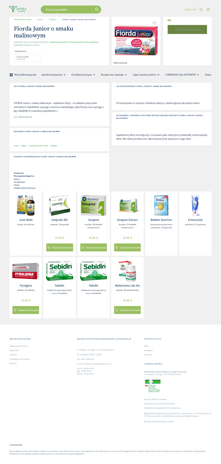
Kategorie (148, 350)
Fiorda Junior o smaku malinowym (79, 20)
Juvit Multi (26, 220)
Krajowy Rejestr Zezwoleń (155, 399)
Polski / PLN (190, 9)
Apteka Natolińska (23, 20)
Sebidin (59, 285)
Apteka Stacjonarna (54, 75)
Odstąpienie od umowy (19, 359)
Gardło (52, 20)
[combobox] (88, 9)
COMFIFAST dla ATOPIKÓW (182, 75)
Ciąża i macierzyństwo (147, 75)
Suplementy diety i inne (38, 146)
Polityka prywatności (18, 346)
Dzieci (40, 20)
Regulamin (14, 350)
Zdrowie (53, 146)
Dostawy (13, 354)
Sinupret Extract (127, 220)
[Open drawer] (208, 9)
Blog (146, 346)
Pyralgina (26, 285)
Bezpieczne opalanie (114, 75)
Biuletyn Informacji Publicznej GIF (159, 421)
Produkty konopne (83, 75)
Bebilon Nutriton (161, 220)
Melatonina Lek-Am (127, 285)
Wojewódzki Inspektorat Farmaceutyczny (162, 408)
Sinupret (93, 220)
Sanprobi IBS (59, 220)
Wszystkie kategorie (23, 75)
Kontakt (13, 363)
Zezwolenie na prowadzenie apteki (159, 403)
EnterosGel (195, 220)
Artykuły (148, 354)
